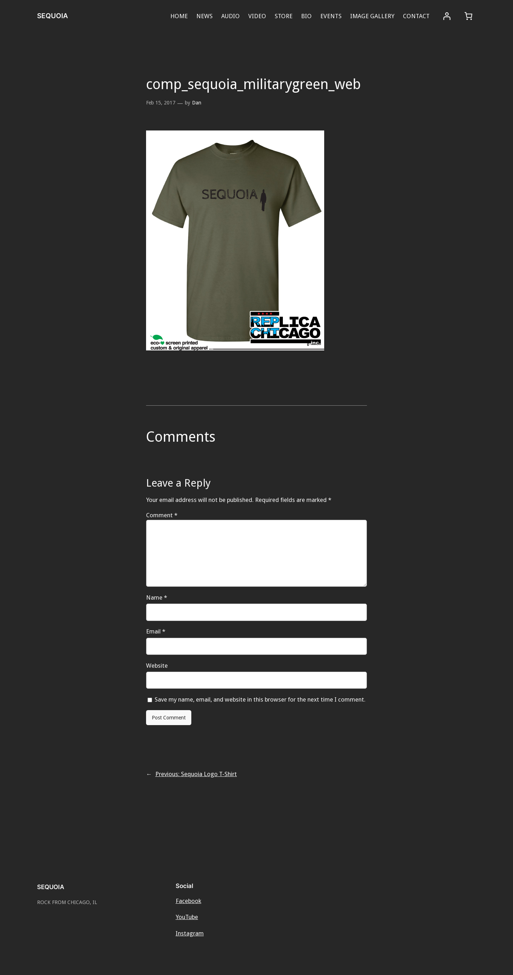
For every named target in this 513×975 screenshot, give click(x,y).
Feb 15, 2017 (160, 103)
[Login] (447, 16)
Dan (196, 103)
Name (156, 597)
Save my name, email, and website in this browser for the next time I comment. (260, 699)
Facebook (188, 900)
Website (157, 665)
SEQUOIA (52, 15)
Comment (161, 515)
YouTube (187, 916)
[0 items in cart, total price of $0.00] (468, 16)
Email (155, 631)
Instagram (190, 933)
